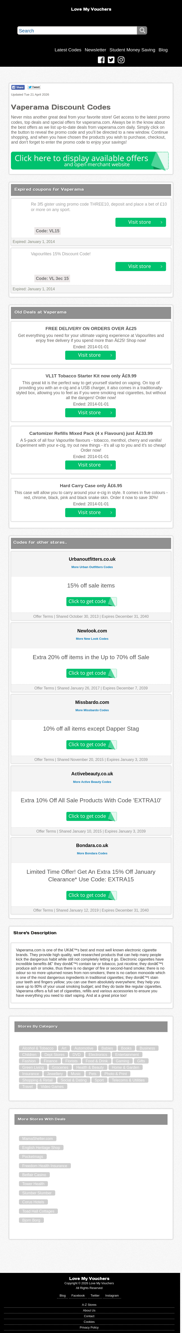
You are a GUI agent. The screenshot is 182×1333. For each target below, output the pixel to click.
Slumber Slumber (37, 1193)
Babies (107, 1048)
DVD (77, 1055)
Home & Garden (125, 1067)
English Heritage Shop (41, 1148)
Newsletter (95, 49)
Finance (50, 1061)
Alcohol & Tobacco (37, 1048)
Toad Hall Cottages (38, 1211)
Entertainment (127, 1055)
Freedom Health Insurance (44, 1166)
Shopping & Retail (37, 1080)
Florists (71, 1061)
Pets (92, 1074)
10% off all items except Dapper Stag (91, 728)
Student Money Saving (132, 49)
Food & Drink (97, 1061)
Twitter (95, 1295)
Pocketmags (32, 1157)
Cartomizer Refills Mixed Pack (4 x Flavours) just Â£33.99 (91, 433)
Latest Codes (68, 49)
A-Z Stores (89, 1305)
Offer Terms (43, 616)
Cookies (89, 1322)
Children (29, 1055)
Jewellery (55, 1074)
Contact (89, 1316)
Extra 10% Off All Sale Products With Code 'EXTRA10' (91, 800)
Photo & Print (116, 1074)
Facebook (78, 1295)
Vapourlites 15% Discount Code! (61, 254)
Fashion (29, 1061)
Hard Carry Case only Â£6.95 (91, 485)
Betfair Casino (34, 1175)
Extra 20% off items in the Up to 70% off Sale (91, 657)
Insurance (30, 1074)
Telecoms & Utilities (128, 1080)
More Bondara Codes (92, 853)
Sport (99, 1080)
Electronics (98, 1055)
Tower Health (33, 1184)
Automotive (83, 1048)
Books (126, 1048)
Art (63, 1048)
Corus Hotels (33, 1202)
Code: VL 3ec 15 (52, 278)
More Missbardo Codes (92, 710)
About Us (89, 1310)
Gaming (122, 1061)
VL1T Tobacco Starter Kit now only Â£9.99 (91, 375)
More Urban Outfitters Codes (92, 567)
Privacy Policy (89, 1327)
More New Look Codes (92, 638)
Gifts (141, 1061)
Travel (27, 1087)
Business (147, 1048)
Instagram (112, 1295)
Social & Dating (73, 1080)
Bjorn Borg (31, 1220)
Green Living (33, 1067)
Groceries (60, 1067)
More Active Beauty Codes (92, 782)
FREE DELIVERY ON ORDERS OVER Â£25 (91, 328)
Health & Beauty (90, 1067)
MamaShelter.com (37, 1139)
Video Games (52, 1087)
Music (76, 1074)
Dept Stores (54, 1055)
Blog (163, 49)
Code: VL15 (47, 231)
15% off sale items (91, 585)
